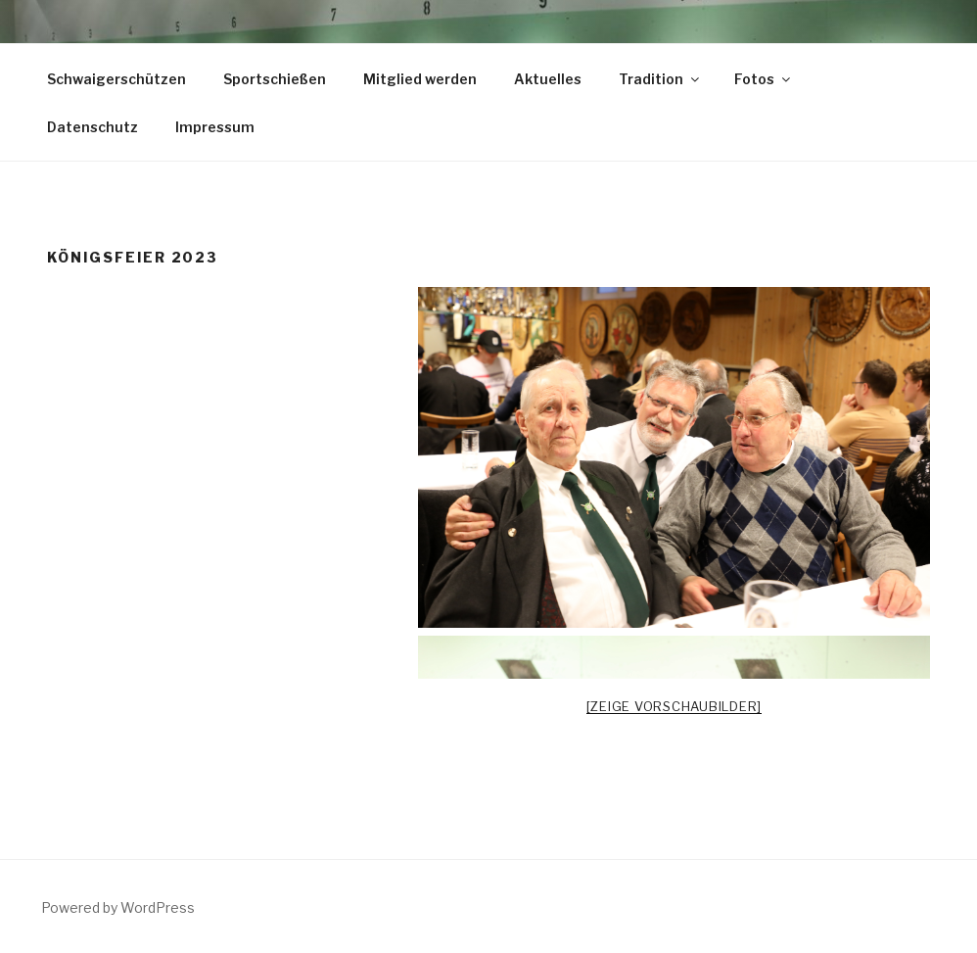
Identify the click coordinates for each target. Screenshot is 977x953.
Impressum (215, 127)
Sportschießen (274, 79)
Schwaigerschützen (116, 79)
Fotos (763, 79)
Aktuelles (548, 79)
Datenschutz (92, 127)
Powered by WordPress (118, 907)
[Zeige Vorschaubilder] (674, 706)
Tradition (660, 79)
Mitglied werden (420, 79)
